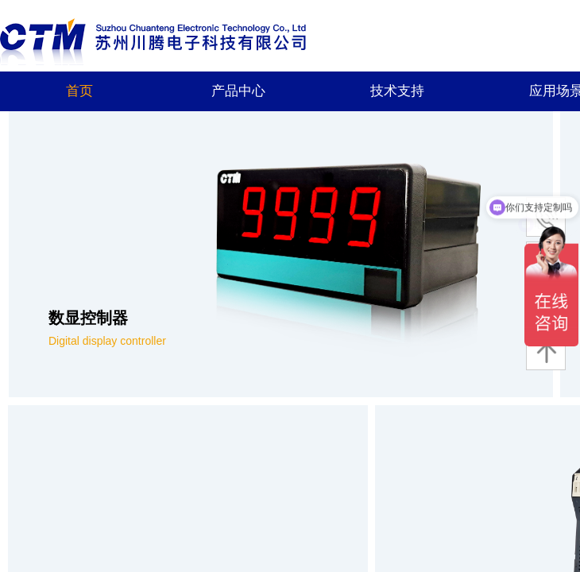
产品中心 (238, 91)
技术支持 (397, 91)
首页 (79, 91)
